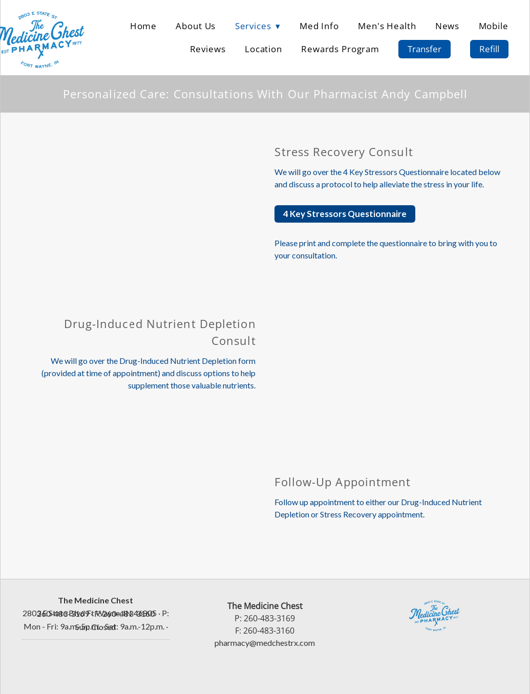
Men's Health (387, 25)
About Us (196, 25)
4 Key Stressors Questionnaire (345, 213)
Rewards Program (340, 48)
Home (143, 25)
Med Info (319, 25)
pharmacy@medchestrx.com (265, 642)
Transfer (424, 48)
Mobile (493, 25)
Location (263, 48)
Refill (489, 48)
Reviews (208, 48)
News (447, 25)
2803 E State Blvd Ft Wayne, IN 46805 (90, 613)
